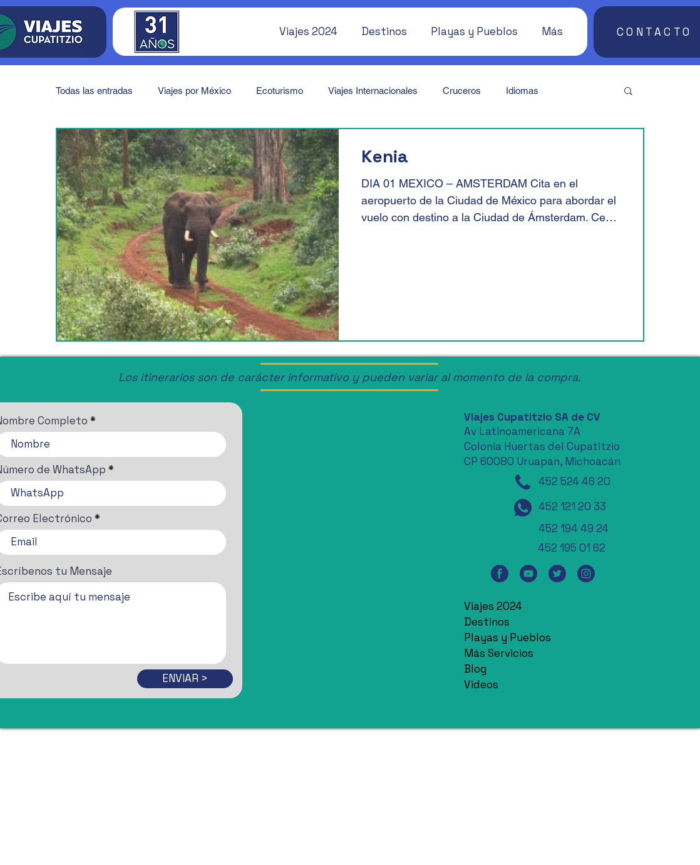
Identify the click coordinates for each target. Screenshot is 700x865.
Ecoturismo (279, 90)
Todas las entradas (94, 90)
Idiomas (522, 90)
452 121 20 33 (572, 506)
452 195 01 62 (571, 548)
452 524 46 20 (574, 481)
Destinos (487, 622)
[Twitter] (557, 573)
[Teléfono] (522, 482)
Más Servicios (498, 653)
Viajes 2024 (493, 606)
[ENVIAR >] (185, 678)
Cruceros (462, 90)
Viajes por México (194, 90)
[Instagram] (586, 573)
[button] (302, 31)
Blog (475, 669)
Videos (481, 684)
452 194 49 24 (573, 528)
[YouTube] (528, 573)
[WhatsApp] (522, 507)
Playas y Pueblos (507, 637)
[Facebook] (499, 573)
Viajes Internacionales (373, 90)
